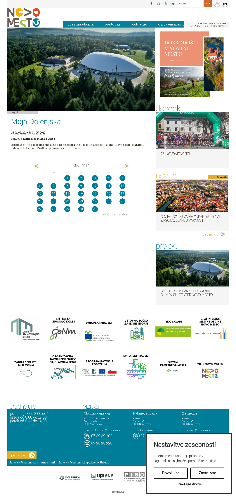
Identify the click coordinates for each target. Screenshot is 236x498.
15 (67, 193)
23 (81, 201)
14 (53, 193)
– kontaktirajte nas (208, 25)
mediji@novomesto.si (199, 430)
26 (122, 201)
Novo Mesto (32, 17)
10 (95, 185)
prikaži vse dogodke (114, 214)
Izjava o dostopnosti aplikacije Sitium (84, 462)
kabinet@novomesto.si (151, 430)
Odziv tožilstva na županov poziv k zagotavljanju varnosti (191, 218)
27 (39, 209)
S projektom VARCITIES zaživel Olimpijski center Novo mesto (187, 293)
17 (95, 193)
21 (53, 201)
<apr (36, 166)
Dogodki (15, 112)
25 (108, 201)
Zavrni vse (207, 473)
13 (39, 193)
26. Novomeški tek (176, 154)
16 (81, 193)
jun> (126, 166)
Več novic (210, 234)
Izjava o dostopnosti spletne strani (32, 462)
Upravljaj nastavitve (189, 484)
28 (53, 209)
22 (67, 201)
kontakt (217, 4)
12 (122, 185)
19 (122, 193)
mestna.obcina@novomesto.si (105, 430)
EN (225, 4)
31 (95, 209)
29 (67, 209)
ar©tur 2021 (118, 491)
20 (39, 201)
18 (108, 193)
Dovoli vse (170, 473)
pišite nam (23, 455)
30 (81, 209)
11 (108, 185)
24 (95, 201)
